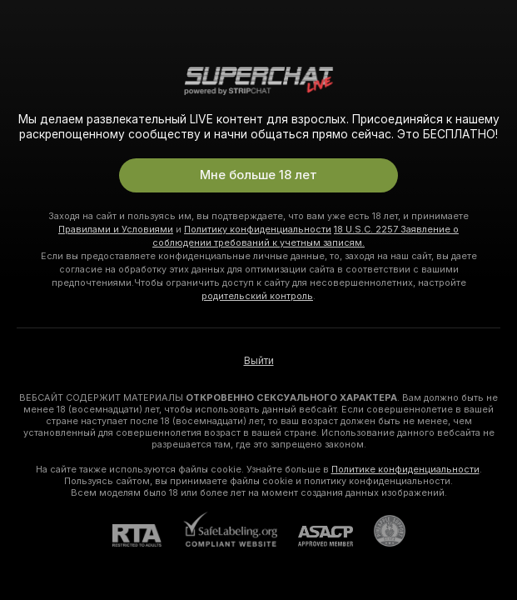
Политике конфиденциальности (405, 469)
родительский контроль (257, 296)
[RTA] (147, 535)
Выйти (259, 361)
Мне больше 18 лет (258, 175)
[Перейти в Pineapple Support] (379, 531)
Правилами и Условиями (115, 229)
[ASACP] (315, 536)
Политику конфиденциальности (257, 229)
